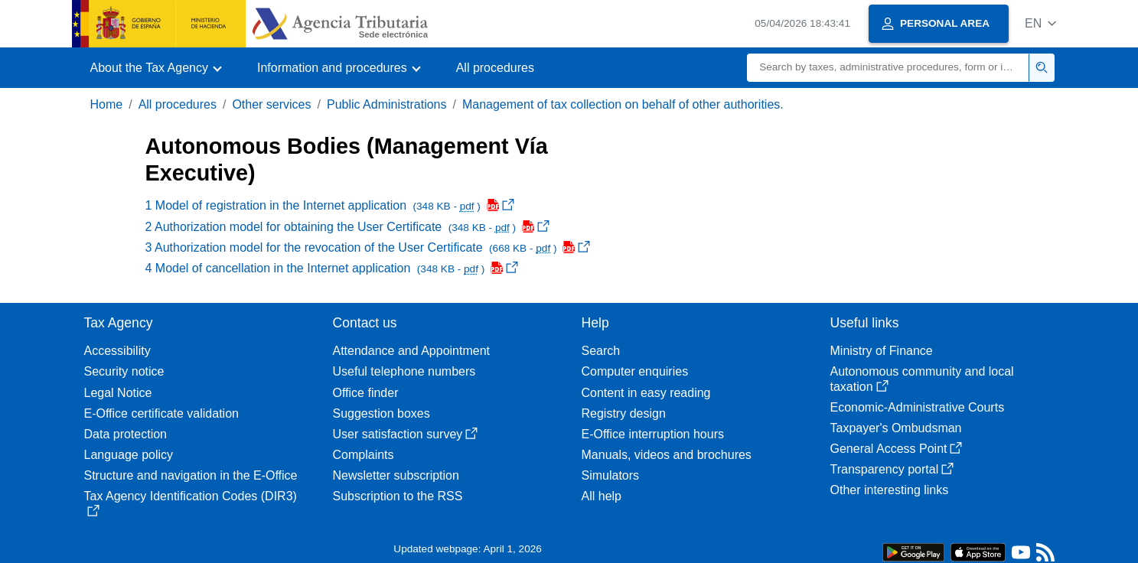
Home (106, 104)
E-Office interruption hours (653, 434)
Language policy (129, 454)
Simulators (611, 475)
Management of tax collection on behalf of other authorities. (623, 104)
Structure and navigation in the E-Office (191, 475)
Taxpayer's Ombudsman (896, 427)
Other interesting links (889, 489)
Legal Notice (118, 392)
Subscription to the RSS (398, 496)
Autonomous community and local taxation (922, 378)
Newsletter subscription (396, 475)
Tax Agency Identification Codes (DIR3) (190, 503)
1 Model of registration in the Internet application (329, 205)
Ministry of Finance (881, 350)
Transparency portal (892, 469)
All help (601, 496)
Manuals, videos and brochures (667, 454)
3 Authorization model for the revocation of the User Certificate (368, 247)
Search (601, 350)
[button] (1040, 23)
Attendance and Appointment (412, 350)
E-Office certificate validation (161, 413)
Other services (271, 104)
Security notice (124, 371)
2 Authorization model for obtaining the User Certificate (347, 226)
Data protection (126, 434)
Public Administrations (387, 104)
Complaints (363, 454)
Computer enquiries (635, 371)
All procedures (495, 67)
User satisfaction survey (405, 434)
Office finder (366, 392)
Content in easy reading (646, 392)
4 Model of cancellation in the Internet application (332, 268)
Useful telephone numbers (404, 371)
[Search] (888, 68)
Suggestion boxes (381, 413)
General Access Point (896, 448)
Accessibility (117, 350)
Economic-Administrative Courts (917, 407)
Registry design (624, 413)
